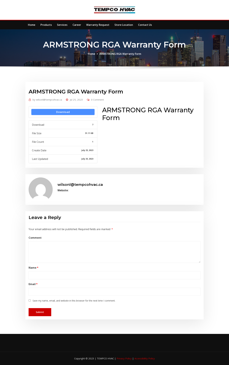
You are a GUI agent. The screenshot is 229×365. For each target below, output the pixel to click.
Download (63, 112)
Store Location (123, 25)
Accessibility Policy (144, 358)
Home (31, 25)
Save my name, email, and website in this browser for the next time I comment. (74, 300)
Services (62, 25)
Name (33, 267)
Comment (35, 237)
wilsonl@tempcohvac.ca (47, 99)
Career (77, 25)
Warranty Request (97, 25)
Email (33, 284)
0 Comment (97, 99)
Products (46, 25)
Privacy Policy (124, 358)
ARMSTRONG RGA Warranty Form (120, 54)
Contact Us (145, 25)
